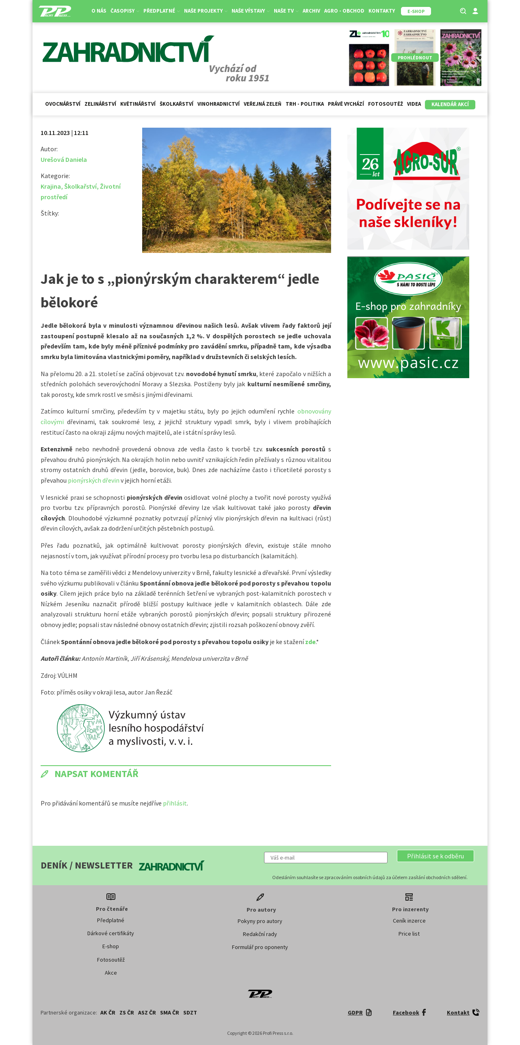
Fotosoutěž (385, 103)
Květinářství (138, 103)
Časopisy (124, 10)
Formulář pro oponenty (260, 947)
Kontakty (381, 10)
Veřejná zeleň (263, 103)
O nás (98, 10)
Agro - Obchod (344, 10)
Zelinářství (100, 103)
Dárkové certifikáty (110, 933)
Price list (409, 933)
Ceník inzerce (409, 920)
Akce (111, 972)
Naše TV (286, 10)
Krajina (51, 186)
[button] (435, 856)
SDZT (190, 1012)
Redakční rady (260, 934)
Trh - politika (305, 103)
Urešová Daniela (64, 159)
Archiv (311, 10)
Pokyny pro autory (260, 921)
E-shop (110, 946)
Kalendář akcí (450, 104)
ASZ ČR (147, 1012)
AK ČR (107, 1012)
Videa (414, 103)
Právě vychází (346, 103)
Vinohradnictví (218, 103)
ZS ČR (126, 1012)
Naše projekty (206, 10)
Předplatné (161, 10)
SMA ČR (169, 1012)
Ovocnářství (62, 103)
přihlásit (175, 803)
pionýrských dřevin (94, 480)
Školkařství (176, 103)
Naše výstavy (251, 10)
